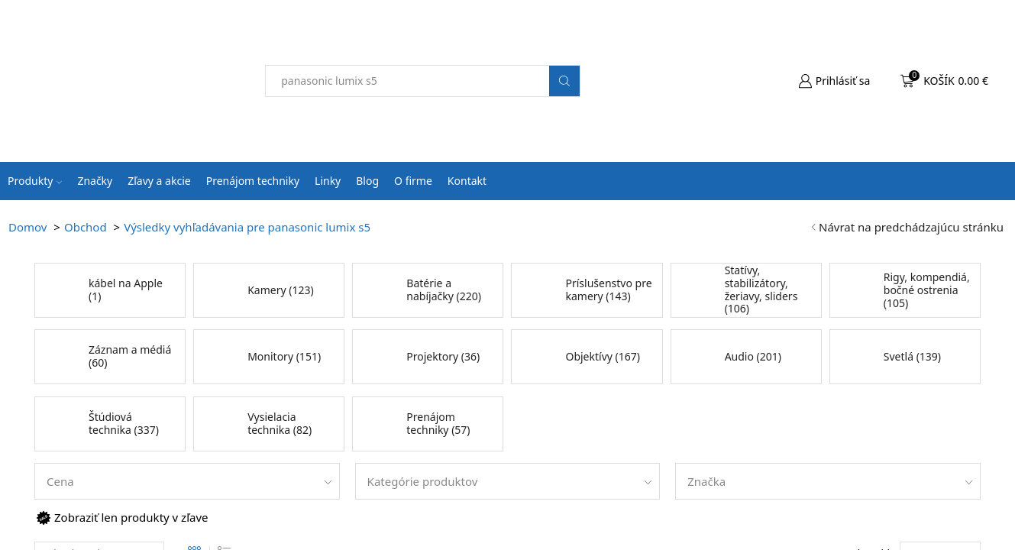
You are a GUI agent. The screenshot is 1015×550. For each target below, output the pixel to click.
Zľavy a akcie (159, 180)
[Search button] (564, 81)
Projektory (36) (443, 356)
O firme (413, 180)
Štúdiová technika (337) (124, 423)
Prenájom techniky (252, 180)
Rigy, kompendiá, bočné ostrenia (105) (927, 290)
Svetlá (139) (912, 356)
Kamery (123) (280, 290)
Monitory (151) (284, 356)
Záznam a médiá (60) (130, 356)
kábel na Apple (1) (126, 289)
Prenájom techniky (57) (438, 423)
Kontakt (467, 180)
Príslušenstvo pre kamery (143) (608, 289)
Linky (328, 180)
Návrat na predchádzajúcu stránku (911, 227)
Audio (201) (753, 356)
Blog (367, 180)
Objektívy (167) (602, 356)
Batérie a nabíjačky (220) (443, 289)
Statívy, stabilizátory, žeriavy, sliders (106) (761, 289)
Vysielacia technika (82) (279, 423)
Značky (94, 180)
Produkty (35, 180)
